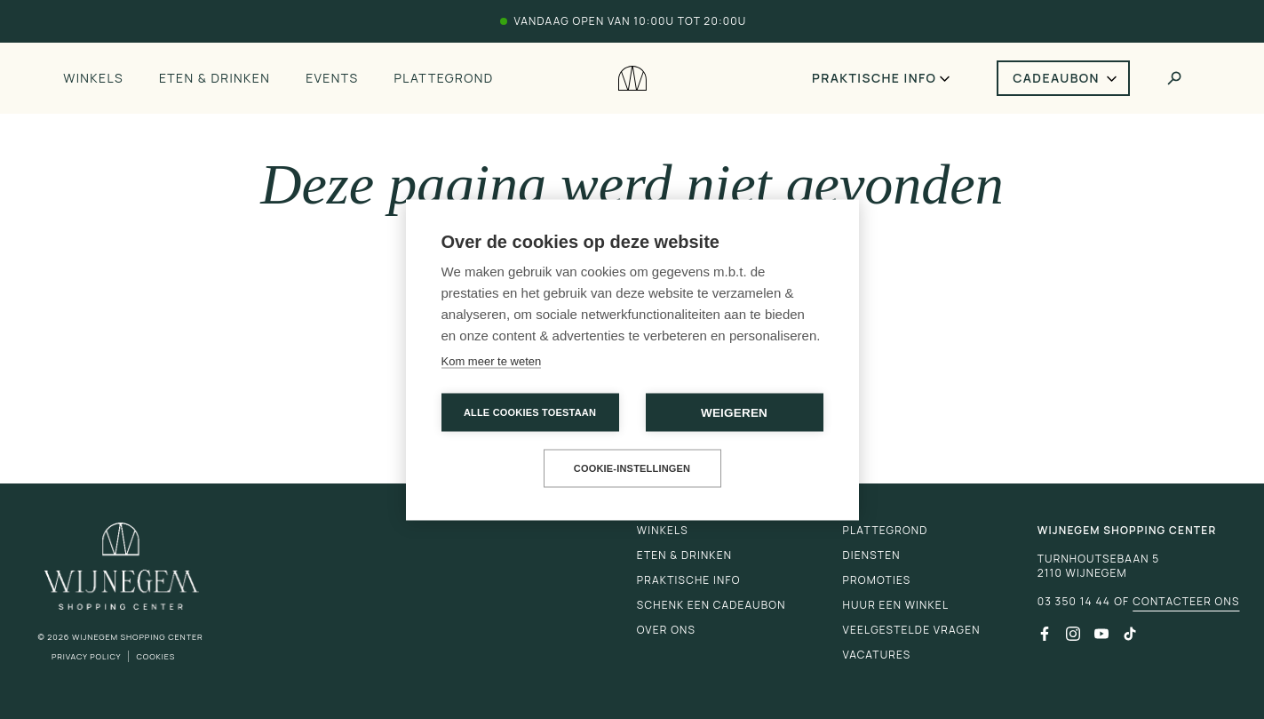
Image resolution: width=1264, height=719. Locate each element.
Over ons (666, 629)
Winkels (93, 77)
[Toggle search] (1174, 78)
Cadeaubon (1056, 77)
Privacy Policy (87, 656)
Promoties (877, 579)
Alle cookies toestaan (530, 411)
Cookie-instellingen (632, 467)
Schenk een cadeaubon (711, 604)
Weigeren (734, 412)
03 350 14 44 (1073, 602)
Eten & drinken (214, 77)
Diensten (872, 555)
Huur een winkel (896, 604)
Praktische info (874, 77)
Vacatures (877, 654)
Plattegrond (444, 77)
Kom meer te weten (491, 360)
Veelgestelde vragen (912, 629)
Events (332, 77)
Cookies (155, 656)
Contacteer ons (1186, 602)
